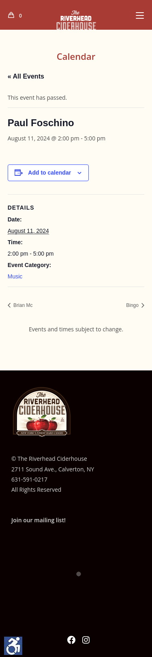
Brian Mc (22, 305)
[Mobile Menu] (140, 15)
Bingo (133, 305)
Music (15, 276)
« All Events (26, 76)
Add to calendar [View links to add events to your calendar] (49, 172)
